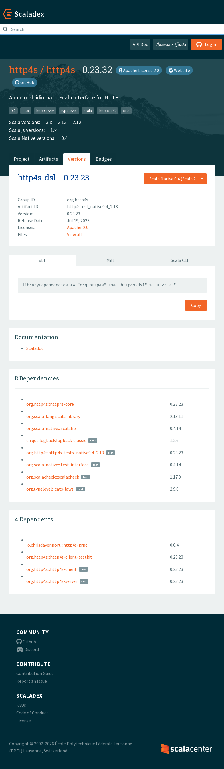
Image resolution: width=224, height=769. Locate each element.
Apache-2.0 (77, 227)
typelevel (69, 110)
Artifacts (48, 159)
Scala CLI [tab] (179, 260)
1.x (54, 130)
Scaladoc (34, 348)
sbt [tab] (42, 260)
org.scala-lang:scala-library (53, 416)
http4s (23, 69)
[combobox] (175, 178)
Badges (104, 159)
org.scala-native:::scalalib (51, 428)
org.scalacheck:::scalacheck (52, 477)
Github (26, 641)
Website (179, 70)
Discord (27, 649)
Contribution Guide (35, 673)
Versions (77, 159)
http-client (107, 110)
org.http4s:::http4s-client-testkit (59, 557)
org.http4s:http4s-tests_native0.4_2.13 (65, 452)
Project (21, 159)
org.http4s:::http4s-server (51, 581)
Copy (196, 305)
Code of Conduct (32, 713)
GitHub (24, 82)
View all (74, 234)
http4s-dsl (37, 177)
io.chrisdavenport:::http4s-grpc (56, 545)
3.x (49, 122)
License (23, 721)
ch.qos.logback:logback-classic (56, 440)
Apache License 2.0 (139, 70)
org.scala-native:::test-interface (57, 464)
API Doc (140, 44)
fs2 (13, 110)
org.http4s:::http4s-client (51, 569)
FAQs (21, 705)
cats (126, 110)
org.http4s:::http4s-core (50, 404)
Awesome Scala (171, 44)
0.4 (64, 138)
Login (206, 44)
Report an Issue (31, 681)
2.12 (76, 122)
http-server (45, 110)
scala (88, 110)
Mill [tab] (110, 260)
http (26, 110)
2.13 (62, 122)
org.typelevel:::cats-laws (50, 489)
